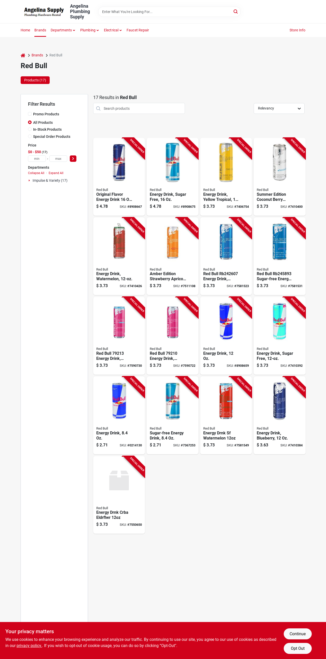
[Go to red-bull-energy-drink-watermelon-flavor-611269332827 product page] (119, 256)
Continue (298, 633)
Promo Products (46, 114)
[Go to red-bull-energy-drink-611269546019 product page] (119, 177)
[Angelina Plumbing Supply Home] (43, 12)
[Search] (236, 11)
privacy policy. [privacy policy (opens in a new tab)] (29, 645)
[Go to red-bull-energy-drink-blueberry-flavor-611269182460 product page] (279, 415)
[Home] (23, 55)
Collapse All (36, 173)
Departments (61, 30)
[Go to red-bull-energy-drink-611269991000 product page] (119, 415)
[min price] (37, 158)
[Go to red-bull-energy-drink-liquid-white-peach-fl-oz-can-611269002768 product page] (119, 336)
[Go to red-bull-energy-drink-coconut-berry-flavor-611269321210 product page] (279, 177)
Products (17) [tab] (35, 80)
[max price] (58, 158)
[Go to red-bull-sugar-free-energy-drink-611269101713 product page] (172, 415)
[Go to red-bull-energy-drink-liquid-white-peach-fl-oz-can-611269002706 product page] (172, 336)
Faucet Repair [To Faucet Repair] (138, 30)
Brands (40, 30)
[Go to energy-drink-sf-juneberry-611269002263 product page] (279, 256)
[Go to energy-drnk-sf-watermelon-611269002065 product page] (226, 415)
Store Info (298, 30)
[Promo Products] (30, 114)
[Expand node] (30, 180)
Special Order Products (51, 136)
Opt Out (298, 648)
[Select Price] (73, 158)
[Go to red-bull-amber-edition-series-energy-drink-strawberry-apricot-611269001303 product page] (172, 256)
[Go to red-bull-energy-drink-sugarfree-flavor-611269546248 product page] (172, 177)
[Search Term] (169, 12)
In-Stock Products (47, 129)
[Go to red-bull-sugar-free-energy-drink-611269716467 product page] (279, 336)
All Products (43, 122)
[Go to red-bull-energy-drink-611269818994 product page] (226, 336)
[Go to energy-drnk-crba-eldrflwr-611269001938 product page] (119, 495)
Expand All (56, 173)
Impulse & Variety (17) (50, 180)
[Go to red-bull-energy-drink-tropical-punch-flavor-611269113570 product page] (226, 177)
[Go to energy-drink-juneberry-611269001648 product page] (226, 256)
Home (25, 30)
